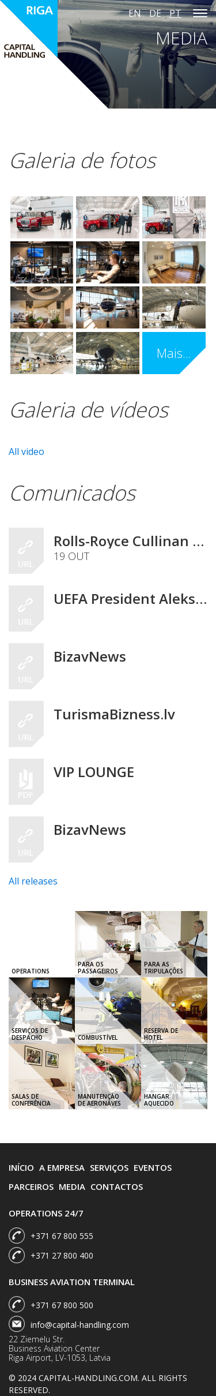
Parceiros (31, 1186)
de (155, 13)
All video (26, 451)
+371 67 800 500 (62, 1305)
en (134, 13)
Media (72, 1186)
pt (175, 13)
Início (21, 1167)
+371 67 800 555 (62, 1235)
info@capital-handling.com (80, 1324)
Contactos (116, 1186)
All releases (33, 881)
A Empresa (62, 1167)
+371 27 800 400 (62, 1255)
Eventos (153, 1167)
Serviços (109, 1167)
